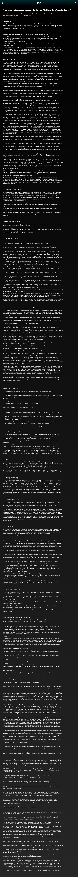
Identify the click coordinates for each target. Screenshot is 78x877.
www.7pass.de (23, 79)
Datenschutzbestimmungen (37, 741)
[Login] (75, 3)
